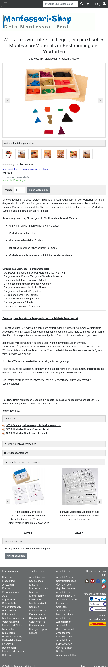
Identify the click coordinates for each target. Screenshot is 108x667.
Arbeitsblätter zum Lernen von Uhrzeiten (66, 603)
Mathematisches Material (38, 590)
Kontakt (6, 588)
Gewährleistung (10, 592)
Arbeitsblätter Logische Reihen (65, 634)
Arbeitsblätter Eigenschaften (64, 642)
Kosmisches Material (36, 582)
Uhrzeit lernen (36, 625)
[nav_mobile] (5, 4)
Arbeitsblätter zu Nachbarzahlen (65, 612)
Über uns (7, 577)
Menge (8, 189)
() (93, 3)
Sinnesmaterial (37, 618)
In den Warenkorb (38, 189)
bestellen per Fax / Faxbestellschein (12, 638)
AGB (4, 595)
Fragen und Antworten (8, 582)
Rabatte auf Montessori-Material (13, 616)
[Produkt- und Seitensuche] (60, 4)
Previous (8, 501)
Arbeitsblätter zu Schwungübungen (66, 579)
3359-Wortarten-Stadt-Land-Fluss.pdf (26, 433)
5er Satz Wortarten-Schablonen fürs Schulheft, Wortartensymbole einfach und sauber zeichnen (79, 515)
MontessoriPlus (38, 610)
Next (100, 501)
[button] (8, 100)
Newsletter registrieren (8, 631)
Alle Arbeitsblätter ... (67, 655)
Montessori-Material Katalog (13, 653)
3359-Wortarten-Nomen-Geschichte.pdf (28, 429)
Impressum (8, 599)
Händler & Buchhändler (9, 646)
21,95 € (79, 532)
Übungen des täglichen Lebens (65, 586)
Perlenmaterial (37, 614)
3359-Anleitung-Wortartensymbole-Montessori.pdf (33, 425)
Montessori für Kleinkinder (37, 597)
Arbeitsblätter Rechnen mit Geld (66, 594)
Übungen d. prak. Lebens (38, 631)
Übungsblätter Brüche (64, 649)
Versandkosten (23, 177)
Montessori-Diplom (12, 625)
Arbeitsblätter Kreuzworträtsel (65, 627)
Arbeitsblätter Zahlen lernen (63, 620)
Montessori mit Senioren (37, 605)
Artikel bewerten (16, 555)
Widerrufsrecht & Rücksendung (11, 608)
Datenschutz (9, 603)
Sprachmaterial (37, 621)
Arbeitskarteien (37, 577)
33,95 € (28, 532)
